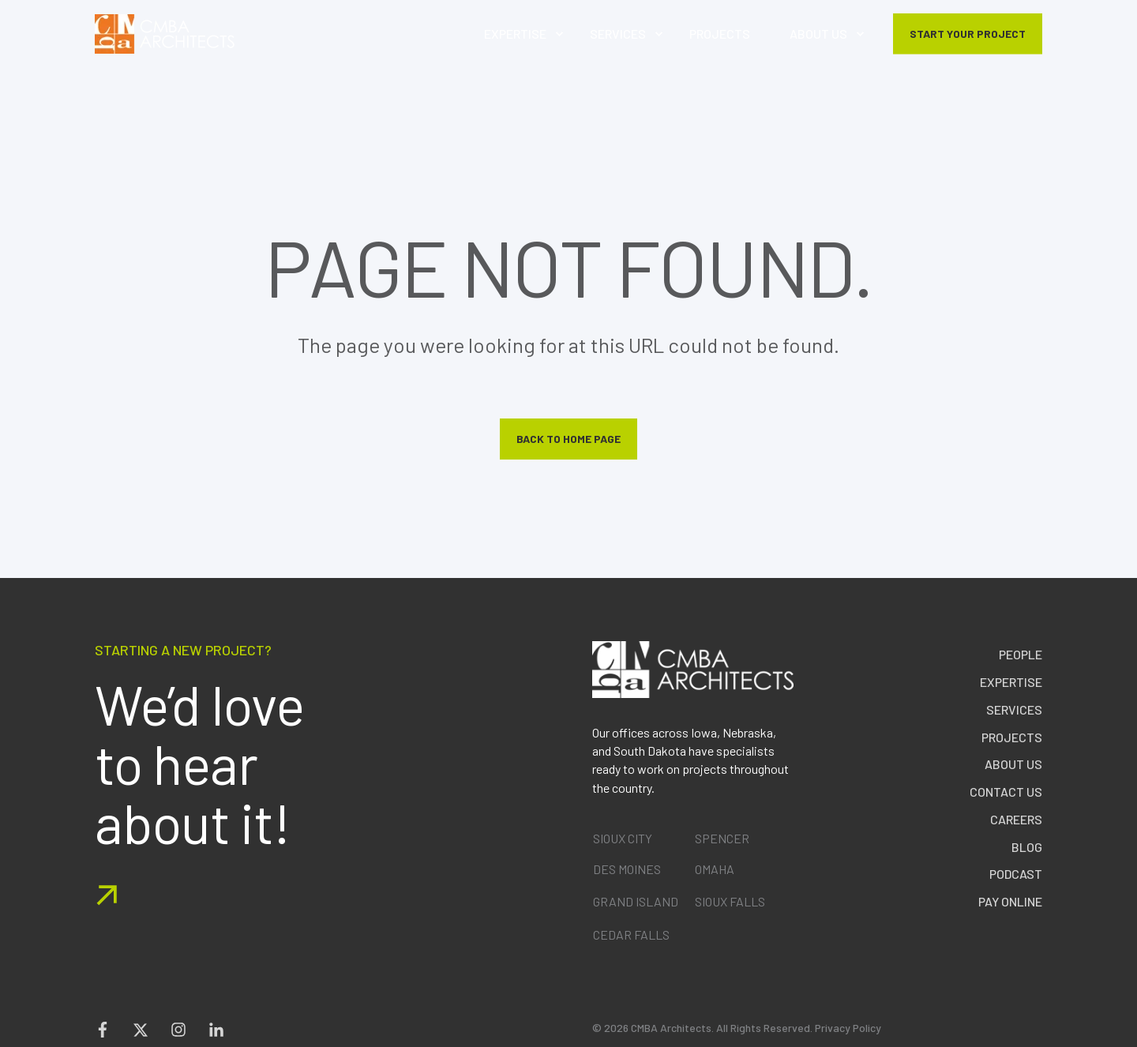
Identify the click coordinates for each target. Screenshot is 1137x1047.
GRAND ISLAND (635, 901)
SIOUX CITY (622, 838)
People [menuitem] (1020, 654)
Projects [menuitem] (1011, 737)
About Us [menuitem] (1013, 763)
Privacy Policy (848, 1027)
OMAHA (714, 868)
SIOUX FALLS (730, 901)
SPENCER (722, 838)
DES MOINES (627, 868)
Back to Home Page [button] (568, 438)
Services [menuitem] (1014, 709)
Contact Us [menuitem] (1006, 791)
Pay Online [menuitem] (1010, 901)
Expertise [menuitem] (1011, 681)
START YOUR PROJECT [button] (968, 32)
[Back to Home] (165, 34)
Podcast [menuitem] (1015, 873)
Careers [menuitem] (1016, 819)
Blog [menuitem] (1026, 846)
